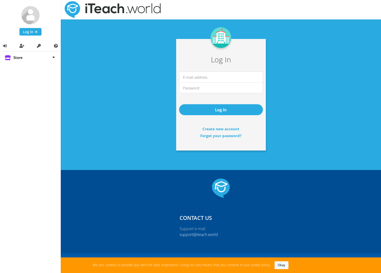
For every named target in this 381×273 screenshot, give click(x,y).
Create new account (220, 128)
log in (221, 110)
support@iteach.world (199, 234)
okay (281, 265)
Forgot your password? (221, 135)
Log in (30, 31)
